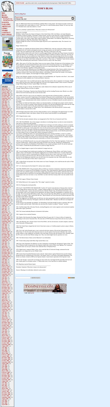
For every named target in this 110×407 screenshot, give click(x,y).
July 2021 (4, 136)
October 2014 (5, 255)
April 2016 (4, 228)
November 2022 (6, 113)
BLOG (4, 15)
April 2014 (4, 264)
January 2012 (5, 303)
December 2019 (6, 164)
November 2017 (6, 201)
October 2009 (5, 343)
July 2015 (4, 242)
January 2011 (5, 321)
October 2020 (5, 149)
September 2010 (6, 327)
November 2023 (6, 95)
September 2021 (6, 133)
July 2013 (4, 277)
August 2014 (5, 258)
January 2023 (5, 110)
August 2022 (5, 117)
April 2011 (4, 316)
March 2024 (5, 89)
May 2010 (4, 332)
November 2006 (6, 394)
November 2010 (6, 324)
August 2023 (5, 99)
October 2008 (5, 360)
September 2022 (6, 115)
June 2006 (4, 401)
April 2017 (4, 211)
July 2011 (4, 312)
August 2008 (5, 363)
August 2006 (5, 398)
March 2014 (5, 265)
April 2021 (4, 140)
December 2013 (6, 269)
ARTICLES (6, 26)
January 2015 (5, 250)
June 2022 (4, 120)
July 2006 (4, 400)
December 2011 (6, 305)
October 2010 (5, 325)
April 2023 (4, 105)
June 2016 (4, 225)
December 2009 (6, 340)
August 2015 (5, 240)
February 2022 (6, 126)
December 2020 (6, 146)
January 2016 (5, 233)
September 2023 (6, 98)
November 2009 (6, 341)
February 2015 (6, 249)
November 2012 (6, 288)
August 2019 (5, 170)
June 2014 (4, 261)
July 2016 (4, 224)
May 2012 (4, 297)
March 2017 (5, 212)
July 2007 (4, 382)
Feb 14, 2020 (19, 17)
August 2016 (5, 223)
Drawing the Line (7, 18)
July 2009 (4, 347)
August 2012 (5, 293)
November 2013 (6, 271)
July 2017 (4, 206)
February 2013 (6, 284)
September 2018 (6, 186)
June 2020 (4, 155)
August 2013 (5, 275)
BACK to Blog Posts (20, 14)
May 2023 (4, 104)
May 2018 (4, 192)
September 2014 (6, 256)
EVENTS (5, 22)
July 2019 (4, 171)
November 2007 (6, 376)
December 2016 (6, 217)
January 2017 (5, 215)
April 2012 (4, 299)
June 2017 (4, 208)
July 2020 (4, 154)
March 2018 (5, 195)
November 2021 (6, 130)
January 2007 (5, 391)
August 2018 (5, 187)
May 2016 (4, 227)
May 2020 (4, 157)
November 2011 (6, 306)
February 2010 (6, 337)
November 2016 (6, 218)
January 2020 (5, 162)
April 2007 (4, 387)
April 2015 (4, 246)
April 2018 (4, 193)
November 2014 (6, 253)
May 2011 (4, 315)
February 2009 (6, 354)
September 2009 (6, 344)
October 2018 (5, 184)
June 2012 (4, 296)
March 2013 (5, 283)
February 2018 (6, 196)
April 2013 (4, 281)
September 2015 (6, 239)
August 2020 (5, 152)
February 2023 (6, 108)
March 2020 (5, 159)
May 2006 (4, 403)
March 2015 (5, 247)
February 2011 (6, 319)
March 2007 (5, 388)
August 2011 (5, 310)
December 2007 (6, 375)
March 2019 (5, 177)
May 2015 (4, 244)
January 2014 (5, 268)
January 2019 (5, 180)
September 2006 (6, 397)
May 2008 (4, 368)
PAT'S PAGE (7, 35)
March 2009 (5, 353)
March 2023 (5, 107)
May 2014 (4, 262)
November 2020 (6, 148)
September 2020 (6, 151)
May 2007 (4, 385)
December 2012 (6, 287)
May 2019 (4, 174)
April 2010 (4, 334)
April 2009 (4, 352)
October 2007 (5, 378)
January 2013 (5, 286)
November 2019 (6, 165)
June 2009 (4, 349)
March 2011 (5, 318)
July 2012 (4, 294)
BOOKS (5, 17)
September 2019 (6, 168)
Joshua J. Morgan (62, 293)
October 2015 (5, 237)
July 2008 (4, 365)
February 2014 (6, 266)
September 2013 (6, 274)
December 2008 (6, 357)
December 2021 (6, 129)
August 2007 (5, 381)
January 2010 (5, 338)
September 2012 (6, 291)
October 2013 (5, 272)
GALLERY (6, 24)
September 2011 (6, 309)
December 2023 (6, 94)
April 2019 (4, 176)
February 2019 (6, 179)
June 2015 (4, 243)
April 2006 (4, 404)
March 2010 (5, 335)
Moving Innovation (8, 20)
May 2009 (4, 350)
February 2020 (6, 161)
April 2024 (4, 88)
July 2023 (4, 101)
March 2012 (5, 300)
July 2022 (4, 118)
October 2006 (5, 395)
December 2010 (6, 322)
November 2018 (6, 183)
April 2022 (4, 123)
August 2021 (5, 135)
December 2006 (6, 393)
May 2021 (4, 139)
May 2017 (4, 209)
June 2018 (4, 190)
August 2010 (5, 328)
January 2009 (5, 356)
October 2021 (5, 132)
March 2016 (5, 230)
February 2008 (6, 372)
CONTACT (6, 33)
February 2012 (6, 302)
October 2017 (5, 202)
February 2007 (6, 390)
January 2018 (5, 198)
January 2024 (5, 92)
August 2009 (5, 346)
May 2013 (4, 280)
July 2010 (4, 330)
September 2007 (6, 379)
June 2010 (4, 331)
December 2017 (6, 199)
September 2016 (6, 221)
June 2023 (4, 102)
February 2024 (6, 91)
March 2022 (5, 124)
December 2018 (6, 181)
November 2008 (6, 359)
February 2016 (6, 231)
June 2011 (4, 313)
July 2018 (4, 189)
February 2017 (6, 214)
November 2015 (6, 236)
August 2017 (5, 205)
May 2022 (4, 121)
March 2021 (5, 142)
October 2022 (5, 114)
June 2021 (4, 137)
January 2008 (5, 373)
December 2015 (6, 234)
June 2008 (4, 366)
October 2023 (5, 96)
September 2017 (6, 203)
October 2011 (5, 308)
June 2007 (4, 384)
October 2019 (5, 167)
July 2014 (4, 259)
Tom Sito (32, 293)
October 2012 (5, 290)
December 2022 (6, 111)
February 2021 (6, 143)
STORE (5, 30)
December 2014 (6, 252)
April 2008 (4, 369)
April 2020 (4, 158)
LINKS (4, 28)
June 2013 (4, 278)
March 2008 (5, 371)
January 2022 (5, 127)
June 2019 (4, 173)
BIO (3, 13)
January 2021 (5, 145)
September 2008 (6, 362)
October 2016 (5, 220)
